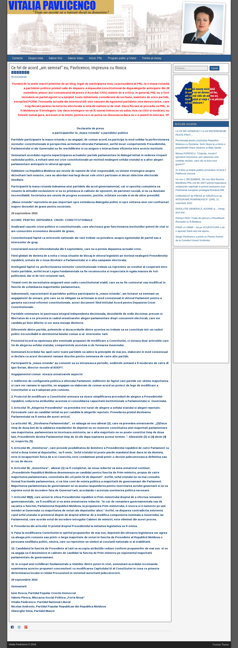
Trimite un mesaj (151, 58)
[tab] (13, 628)
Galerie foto (55, 58)
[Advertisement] (201, 305)
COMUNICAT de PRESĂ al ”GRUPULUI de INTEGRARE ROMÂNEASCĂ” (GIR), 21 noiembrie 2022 (199, 199)
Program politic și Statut (122, 58)
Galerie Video (75, 58)
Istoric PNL (95, 58)
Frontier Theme (221, 644)
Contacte (17, 58)
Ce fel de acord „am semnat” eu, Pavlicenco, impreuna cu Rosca (68, 67)
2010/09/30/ (20, 77)
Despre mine (35, 58)
